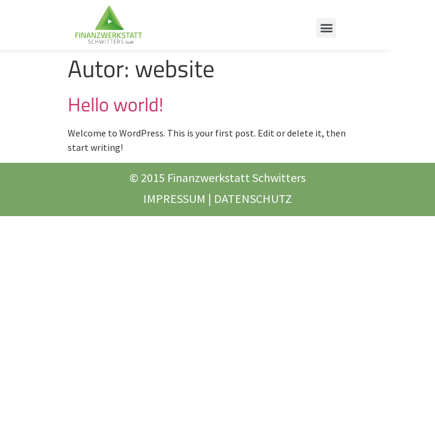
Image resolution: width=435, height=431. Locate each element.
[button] (326, 28)
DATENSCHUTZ (253, 198)
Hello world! (116, 104)
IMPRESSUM (174, 198)
